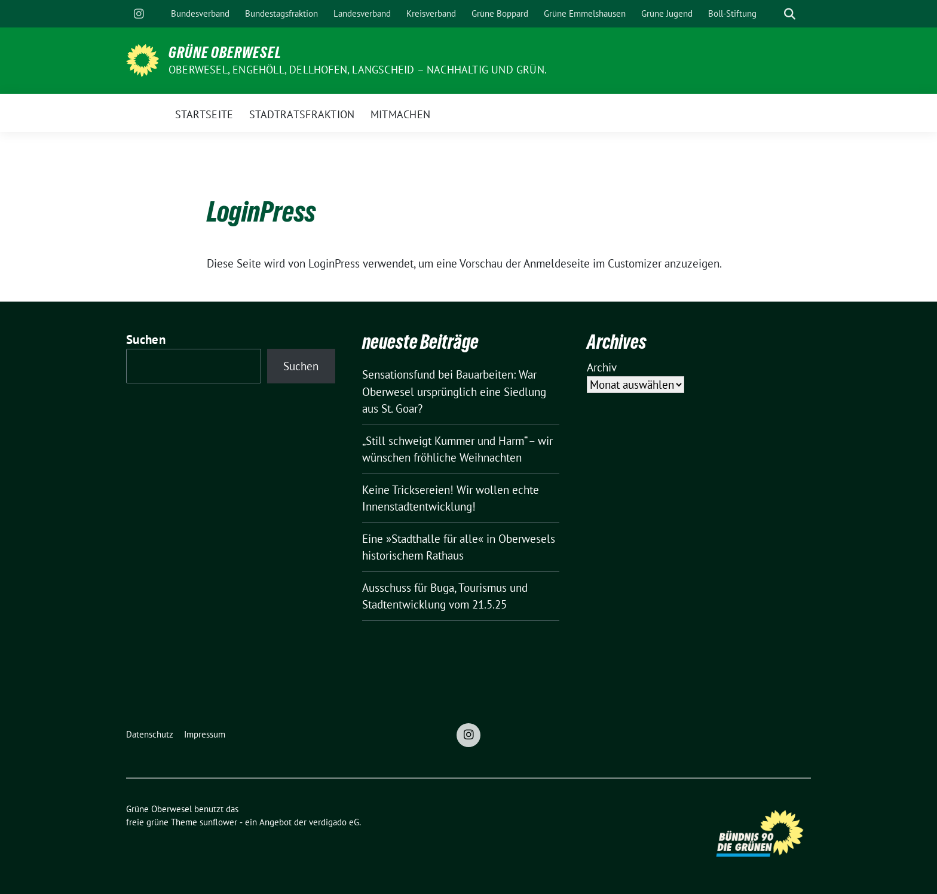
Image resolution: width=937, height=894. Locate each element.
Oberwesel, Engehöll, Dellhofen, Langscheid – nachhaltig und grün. (358, 69)
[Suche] (772, 14)
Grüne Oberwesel (225, 53)
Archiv (602, 367)
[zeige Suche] (789, 14)
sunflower (218, 822)
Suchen (146, 339)
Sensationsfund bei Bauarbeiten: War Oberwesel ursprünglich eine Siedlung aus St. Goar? (454, 391)
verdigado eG (334, 822)
